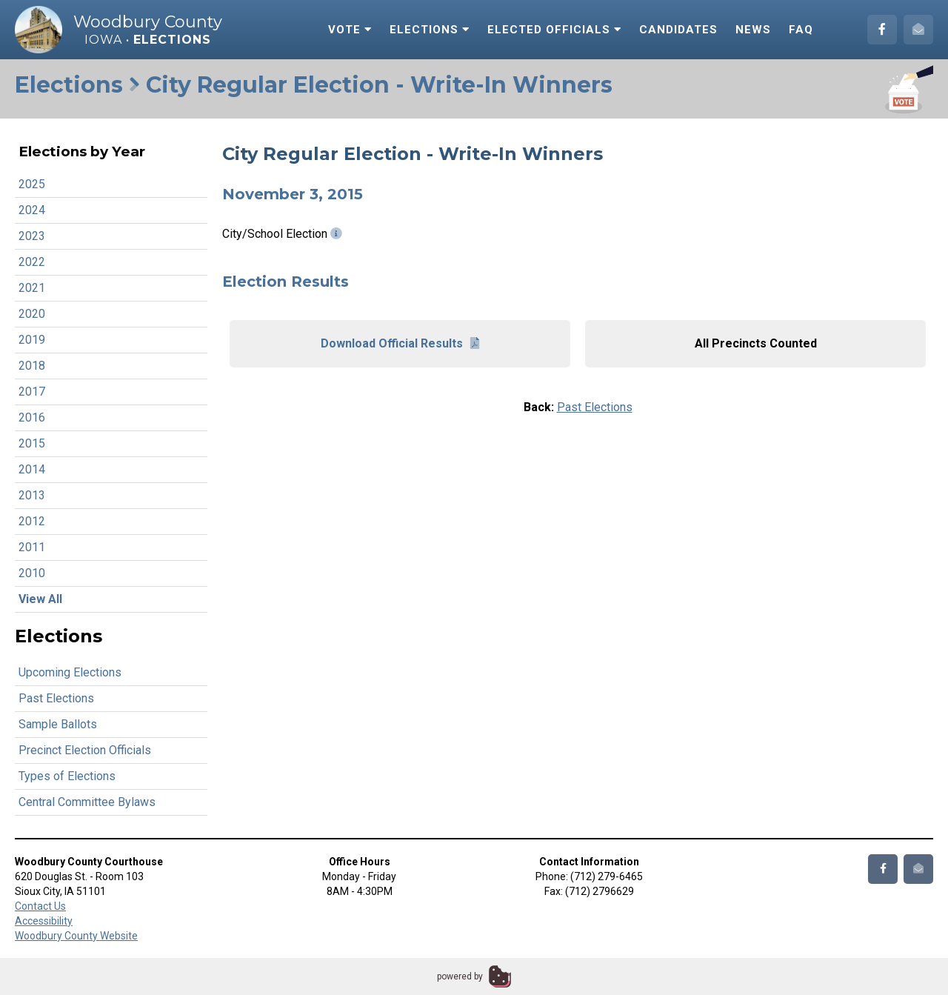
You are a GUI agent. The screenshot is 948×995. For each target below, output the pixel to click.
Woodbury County (147, 22)
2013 (32, 495)
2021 (32, 288)
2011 (32, 547)
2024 (32, 210)
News (753, 29)
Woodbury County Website (76, 936)
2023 (32, 236)
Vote (350, 29)
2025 (32, 184)
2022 (32, 262)
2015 (32, 443)
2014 (32, 469)
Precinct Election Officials (85, 750)
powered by (460, 976)
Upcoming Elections (70, 672)
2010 (32, 573)
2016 (32, 417)
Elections (430, 29)
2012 (32, 521)
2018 (32, 366)
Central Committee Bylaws (87, 802)
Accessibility (44, 921)
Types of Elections (67, 776)
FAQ (801, 29)
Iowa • (147, 40)
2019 (32, 340)
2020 (32, 314)
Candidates (678, 29)
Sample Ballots (58, 724)
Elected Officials (554, 29)
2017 (32, 392)
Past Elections (56, 698)
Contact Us (40, 906)
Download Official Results (400, 343)
